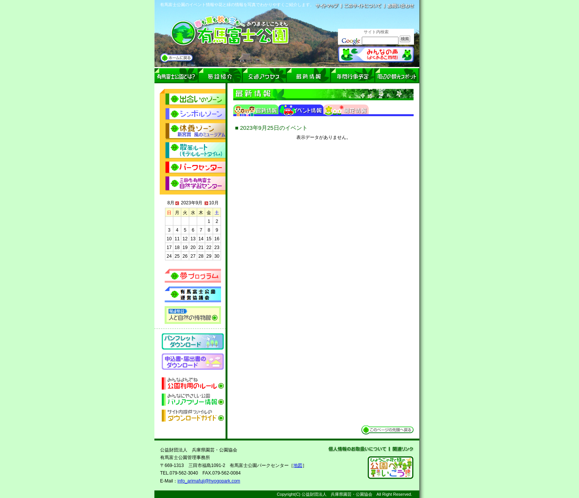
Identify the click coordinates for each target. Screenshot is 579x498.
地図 (297, 465)
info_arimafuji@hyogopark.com (208, 481)
